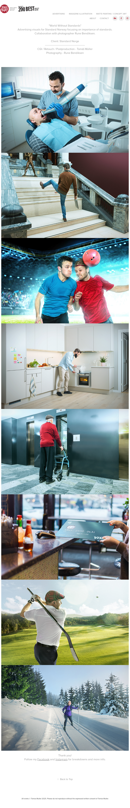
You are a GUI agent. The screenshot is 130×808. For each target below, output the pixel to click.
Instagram (62, 759)
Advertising (58, 13)
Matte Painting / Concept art (111, 13)
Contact (104, 18)
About (93, 18)
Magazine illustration (80, 13)
